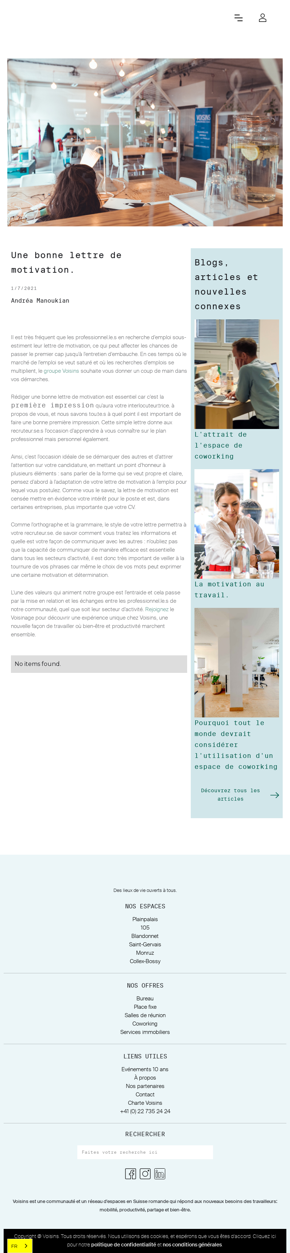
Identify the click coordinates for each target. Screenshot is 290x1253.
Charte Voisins (145, 1103)
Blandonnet (145, 936)
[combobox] (19, 1246)
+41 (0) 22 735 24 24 (145, 1111)
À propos (145, 1078)
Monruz (145, 953)
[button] (239, 18)
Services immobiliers (145, 1032)
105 (145, 928)
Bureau (145, 998)
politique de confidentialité (123, 1245)
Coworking (145, 1024)
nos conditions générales (192, 1245)
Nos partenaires (145, 1086)
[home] (117, 17)
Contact (145, 1094)
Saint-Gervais (145, 944)
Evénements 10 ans (145, 1069)
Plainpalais (145, 919)
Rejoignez (157, 609)
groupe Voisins (61, 371)
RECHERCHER (145, 1134)
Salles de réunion (145, 1015)
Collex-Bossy (145, 961)
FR (14, 1246)
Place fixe (145, 1007)
